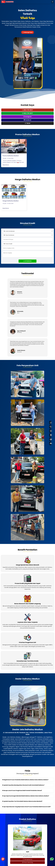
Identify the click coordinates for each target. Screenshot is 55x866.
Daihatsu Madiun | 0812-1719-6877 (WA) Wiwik (32, 862)
